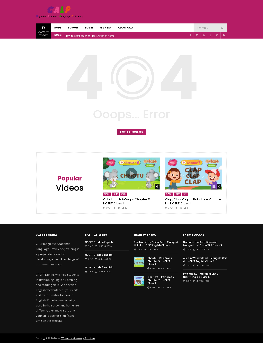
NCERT (115, 194)
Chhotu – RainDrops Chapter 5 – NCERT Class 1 (128, 201)
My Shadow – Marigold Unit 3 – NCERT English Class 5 (202, 275)
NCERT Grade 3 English (99, 267)
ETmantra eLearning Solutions (78, 338)
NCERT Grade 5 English (99, 255)
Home (58, 27)
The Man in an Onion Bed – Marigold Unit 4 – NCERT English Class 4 (156, 243)
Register (105, 27)
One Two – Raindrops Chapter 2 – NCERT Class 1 (160, 280)
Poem (184, 194)
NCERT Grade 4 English (99, 242)
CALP (108, 207)
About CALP (125, 27)
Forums (73, 27)
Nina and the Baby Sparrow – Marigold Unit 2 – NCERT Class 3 (202, 243)
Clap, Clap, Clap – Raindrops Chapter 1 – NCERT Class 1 (193, 201)
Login (89, 27)
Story (123, 194)
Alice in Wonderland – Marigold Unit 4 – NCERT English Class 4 (205, 259)
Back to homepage (131, 132)
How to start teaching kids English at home (90, 35)
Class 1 (107, 194)
